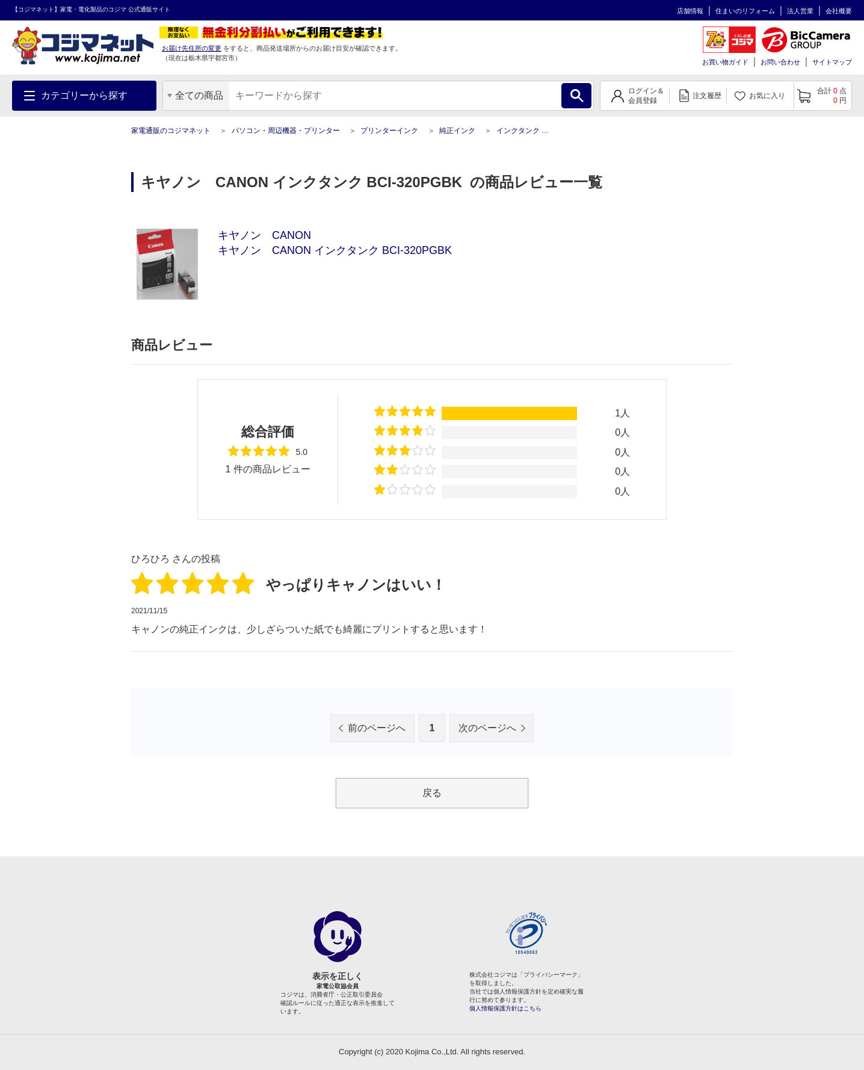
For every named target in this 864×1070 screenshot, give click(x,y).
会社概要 (838, 10)
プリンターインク (389, 130)
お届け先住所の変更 (191, 48)
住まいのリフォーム (745, 10)
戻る (432, 793)
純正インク (457, 130)
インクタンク (518, 130)
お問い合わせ (780, 62)
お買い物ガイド (725, 62)
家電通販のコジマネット (171, 130)
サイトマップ (832, 62)
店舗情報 (690, 10)
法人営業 (800, 10)
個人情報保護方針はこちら (505, 1008)
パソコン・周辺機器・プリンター (286, 130)
